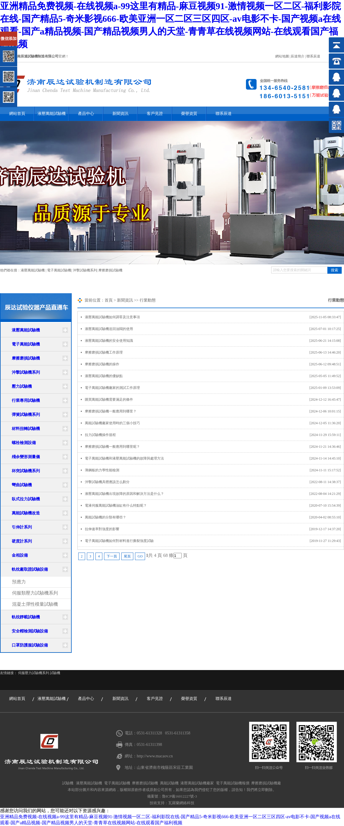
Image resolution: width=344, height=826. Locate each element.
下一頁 (112, 556)
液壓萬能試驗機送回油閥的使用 (214, 329)
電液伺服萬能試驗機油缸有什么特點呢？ (214, 505)
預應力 (19, 581)
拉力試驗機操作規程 (214, 435)
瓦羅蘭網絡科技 (181, 803)
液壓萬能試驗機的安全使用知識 (214, 340)
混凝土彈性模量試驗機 (35, 604)
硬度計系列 (22, 541)
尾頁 (127, 556)
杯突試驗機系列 (26, 471)
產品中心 (86, 113)
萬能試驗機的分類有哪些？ (214, 517)
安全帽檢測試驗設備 (30, 631)
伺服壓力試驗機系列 (33, 673)
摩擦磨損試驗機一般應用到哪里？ (214, 411)
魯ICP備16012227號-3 (179, 796)
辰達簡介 (297, 56)
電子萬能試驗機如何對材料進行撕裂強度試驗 (214, 541)
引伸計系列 (22, 527)
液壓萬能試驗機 (52, 113)
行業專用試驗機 (26, 400)
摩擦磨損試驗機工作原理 (214, 352)
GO (140, 556)
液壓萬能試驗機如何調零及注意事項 (214, 317)
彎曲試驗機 (22, 485)
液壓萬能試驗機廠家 (197, 783)
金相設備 (20, 555)
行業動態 (148, 300)
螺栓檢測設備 (24, 443)
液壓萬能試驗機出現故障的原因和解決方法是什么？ (214, 493)
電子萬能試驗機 (59, 270)
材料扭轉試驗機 (26, 428)
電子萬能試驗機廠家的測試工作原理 (214, 387)
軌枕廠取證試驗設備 (30, 569)
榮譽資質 (189, 113)
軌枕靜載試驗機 (26, 617)
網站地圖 (282, 56)
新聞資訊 (120, 113)
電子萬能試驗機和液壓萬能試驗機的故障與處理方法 (214, 458)
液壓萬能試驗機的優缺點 (214, 376)
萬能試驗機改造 (26, 513)
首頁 (109, 300)
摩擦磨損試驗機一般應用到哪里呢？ (214, 446)
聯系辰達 (313, 56)
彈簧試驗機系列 (26, 414)
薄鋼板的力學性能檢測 (214, 470)
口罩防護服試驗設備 (30, 645)
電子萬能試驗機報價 (232, 783)
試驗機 (55, 673)
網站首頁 (17, 113)
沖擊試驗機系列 (85, 270)
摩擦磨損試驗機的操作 (214, 364)
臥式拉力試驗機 (26, 499)
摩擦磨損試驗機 (110, 270)
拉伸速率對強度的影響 (214, 529)
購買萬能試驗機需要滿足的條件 (214, 399)
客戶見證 (155, 113)
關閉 (29, 34)
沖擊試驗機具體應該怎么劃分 (214, 482)
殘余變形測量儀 (26, 457)
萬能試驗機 (169, 783)
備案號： (154, 796)
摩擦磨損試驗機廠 (266, 783)
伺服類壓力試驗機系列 (35, 592)
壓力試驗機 (22, 386)
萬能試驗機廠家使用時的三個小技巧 (214, 423)
